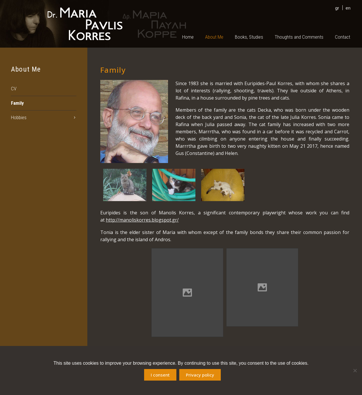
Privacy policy (200, 375)
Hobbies (19, 117)
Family (17, 103)
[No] (355, 370)
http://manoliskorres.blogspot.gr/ (142, 220)
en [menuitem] (348, 7)
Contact (342, 37)
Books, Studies (249, 37)
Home (188, 37)
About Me (214, 37)
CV (13, 88)
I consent (160, 375)
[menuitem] (335, 7)
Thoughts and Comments (299, 37)
